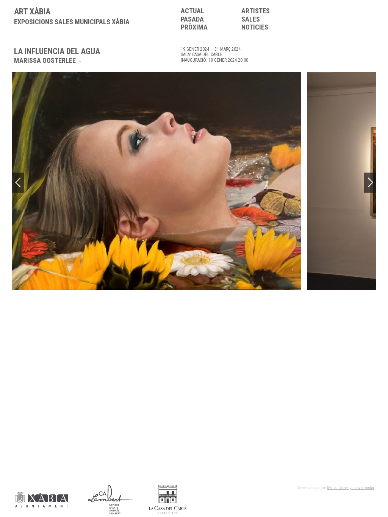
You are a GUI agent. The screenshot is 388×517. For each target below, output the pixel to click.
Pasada (192, 19)
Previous (18, 183)
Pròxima (194, 27)
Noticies (254, 27)
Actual (192, 11)
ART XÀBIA (72, 16)
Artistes (255, 11)
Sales (250, 19)
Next (370, 183)
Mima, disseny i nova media (350, 488)
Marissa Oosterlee (45, 60)
